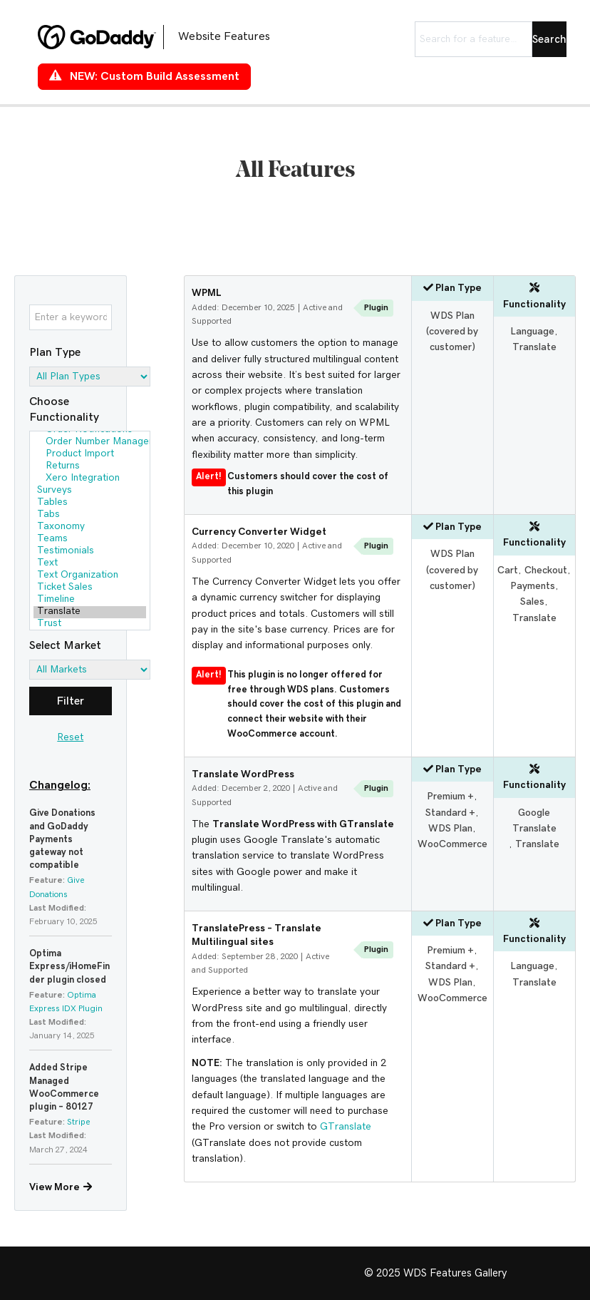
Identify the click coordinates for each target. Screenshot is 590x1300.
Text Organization (89, 576)
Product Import (89, 455)
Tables (89, 503)
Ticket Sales (89, 588)
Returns (89, 467)
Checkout (545, 570)
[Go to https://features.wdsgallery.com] (166, 37)
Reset (70, 737)
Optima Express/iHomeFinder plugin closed (69, 966)
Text (89, 564)
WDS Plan (450, 829)
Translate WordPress (243, 774)
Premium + (450, 797)
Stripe (78, 1121)
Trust (89, 624)
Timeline (89, 600)
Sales (532, 602)
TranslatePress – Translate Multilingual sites (256, 935)
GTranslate (345, 1127)
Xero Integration (89, 479)
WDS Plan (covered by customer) (452, 332)
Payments (532, 586)
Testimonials (89, 552)
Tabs (89, 515)
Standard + (450, 813)
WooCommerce (452, 844)
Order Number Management (89, 442)
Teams (89, 539)
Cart (507, 570)
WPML (207, 293)
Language (532, 332)
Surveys (89, 491)
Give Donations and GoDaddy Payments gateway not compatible (62, 839)
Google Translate (534, 821)
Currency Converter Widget (259, 532)
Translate (89, 612)
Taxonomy (89, 527)
